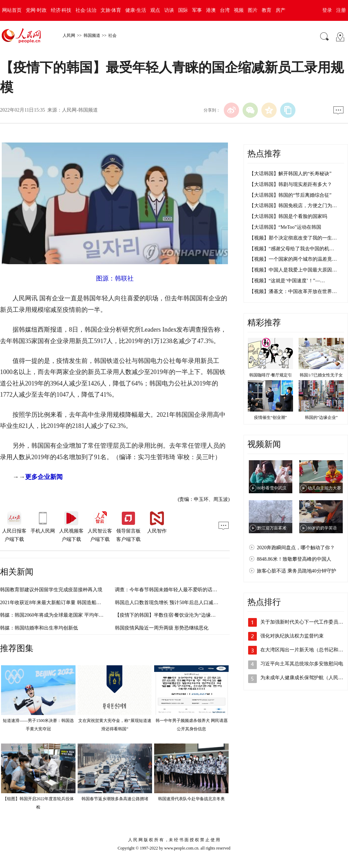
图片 (253, 10)
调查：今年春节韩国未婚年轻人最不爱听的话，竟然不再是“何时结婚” (190, 589)
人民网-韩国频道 (80, 110)
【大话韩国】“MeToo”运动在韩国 (285, 227)
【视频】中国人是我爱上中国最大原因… (293, 270)
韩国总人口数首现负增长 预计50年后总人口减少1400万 (174, 602)
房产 (280, 10)
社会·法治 (86, 10)
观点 (155, 10)
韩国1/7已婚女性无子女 (321, 375)
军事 (197, 10)
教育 (266, 10)
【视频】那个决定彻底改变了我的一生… (293, 238)
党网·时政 (36, 10)
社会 (112, 35)
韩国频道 (92, 35)
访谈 (169, 10)
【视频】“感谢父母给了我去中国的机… (291, 248)
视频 (239, 10)
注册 (341, 10)
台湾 (225, 10)
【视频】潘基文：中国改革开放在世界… (293, 291)
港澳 (211, 10)
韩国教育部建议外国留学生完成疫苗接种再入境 (51, 589)
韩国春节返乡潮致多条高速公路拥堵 (114, 798)
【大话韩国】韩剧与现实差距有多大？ (290, 184)
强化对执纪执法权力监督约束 (292, 636)
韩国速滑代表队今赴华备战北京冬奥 (191, 798)
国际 (183, 10)
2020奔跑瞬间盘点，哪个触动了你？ (296, 547)
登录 (327, 10)
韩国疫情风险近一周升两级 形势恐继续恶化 (162, 628)
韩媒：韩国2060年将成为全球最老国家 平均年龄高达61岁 (61, 615)
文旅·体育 (111, 10)
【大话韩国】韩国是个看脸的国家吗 (288, 216)
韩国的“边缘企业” (321, 417)
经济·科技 (61, 10)
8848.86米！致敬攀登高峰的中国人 (294, 559)
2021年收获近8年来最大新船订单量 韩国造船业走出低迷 (60, 602)
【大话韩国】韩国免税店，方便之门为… (293, 205)
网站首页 (12, 10)
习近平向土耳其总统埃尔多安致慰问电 (301, 663)
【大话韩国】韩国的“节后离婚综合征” (290, 195)
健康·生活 (135, 10)
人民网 (69, 35)
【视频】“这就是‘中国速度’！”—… (287, 280)
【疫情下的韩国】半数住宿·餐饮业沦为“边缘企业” (169, 615)
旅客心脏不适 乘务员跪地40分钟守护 (296, 571)
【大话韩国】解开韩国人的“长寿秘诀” (290, 173)
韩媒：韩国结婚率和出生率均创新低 (39, 628)
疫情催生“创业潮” (270, 417)
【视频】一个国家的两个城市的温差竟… (293, 259)
